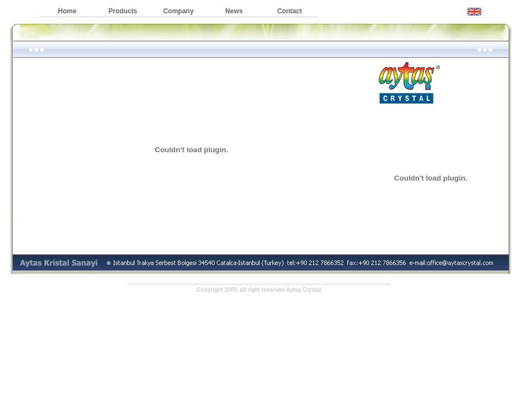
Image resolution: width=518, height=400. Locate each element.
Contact (289, 11)
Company (178, 11)
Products (122, 11)
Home (67, 11)
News (233, 11)
